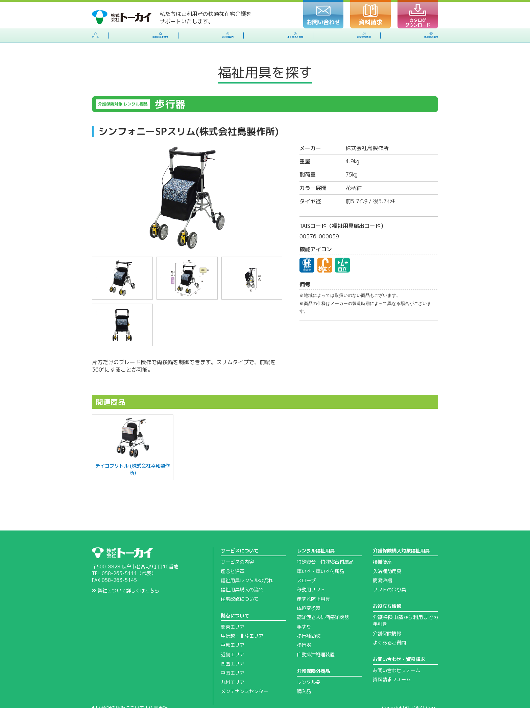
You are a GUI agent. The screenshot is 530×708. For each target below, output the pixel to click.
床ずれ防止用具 (313, 581)
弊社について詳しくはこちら (125, 572)
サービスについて (240, 532)
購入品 (304, 673)
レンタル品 (308, 664)
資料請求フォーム (392, 661)
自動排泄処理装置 (316, 636)
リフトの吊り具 (389, 571)
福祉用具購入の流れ (242, 571)
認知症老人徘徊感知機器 (323, 599)
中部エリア (232, 627)
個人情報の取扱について (118, 690)
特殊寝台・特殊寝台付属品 (325, 544)
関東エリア (232, 609)
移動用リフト (311, 571)
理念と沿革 (232, 553)
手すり (304, 609)
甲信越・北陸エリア (242, 618)
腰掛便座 (382, 544)
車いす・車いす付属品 (320, 553)
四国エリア (232, 645)
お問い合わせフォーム (396, 652)
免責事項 (158, 690)
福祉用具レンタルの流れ (247, 562)
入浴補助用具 (387, 553)
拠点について (235, 597)
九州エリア (232, 664)
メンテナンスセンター (244, 673)
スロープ (306, 562)
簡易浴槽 (382, 562)
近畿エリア (232, 636)
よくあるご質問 (389, 624)
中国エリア (232, 655)
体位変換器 (308, 590)
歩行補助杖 (308, 618)
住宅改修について (240, 581)
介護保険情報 (387, 615)
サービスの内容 (237, 544)
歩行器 (304, 627)
